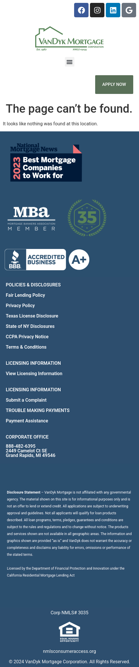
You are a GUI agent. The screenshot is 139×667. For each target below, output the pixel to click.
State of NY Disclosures (30, 326)
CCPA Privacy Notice (27, 336)
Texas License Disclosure (32, 316)
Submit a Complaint (26, 400)
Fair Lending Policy (25, 295)
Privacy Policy (20, 305)
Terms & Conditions (26, 347)
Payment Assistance (27, 421)
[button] (69, 62)
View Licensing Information (34, 373)
